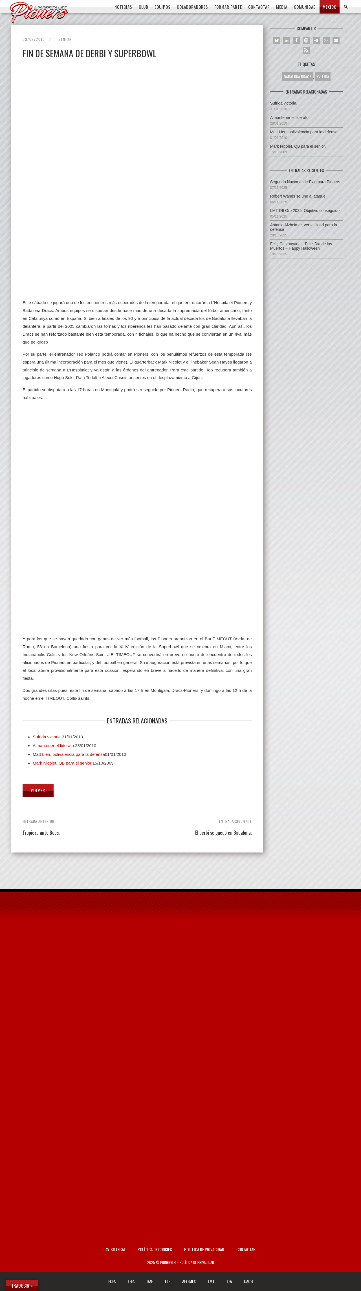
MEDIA (281, 7)
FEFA (131, 1281)
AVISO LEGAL (115, 1249)
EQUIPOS (163, 7)
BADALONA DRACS (297, 76)
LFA (229, 1281)
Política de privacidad (204, 1249)
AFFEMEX (189, 1281)
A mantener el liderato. (54, 745)
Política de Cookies (155, 1249)
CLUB (143, 7)
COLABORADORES (192, 7)
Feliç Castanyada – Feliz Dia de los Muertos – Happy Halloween (301, 246)
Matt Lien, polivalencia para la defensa (69, 754)
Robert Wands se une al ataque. (298, 196)
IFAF (150, 1281)
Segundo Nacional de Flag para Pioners (305, 182)
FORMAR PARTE (228, 7)
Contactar (246, 1249)
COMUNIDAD (305, 7)
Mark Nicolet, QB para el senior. (63, 763)
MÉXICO (329, 7)
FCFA (112, 1281)
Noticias (123, 7)
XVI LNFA (322, 76)
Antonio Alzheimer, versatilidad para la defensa (303, 227)
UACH (248, 1281)
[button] (276, 40)
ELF (167, 1281)
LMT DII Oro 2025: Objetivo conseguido (305, 210)
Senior (65, 39)
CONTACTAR (259, 7)
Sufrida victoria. (47, 736)
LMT (211, 1281)
